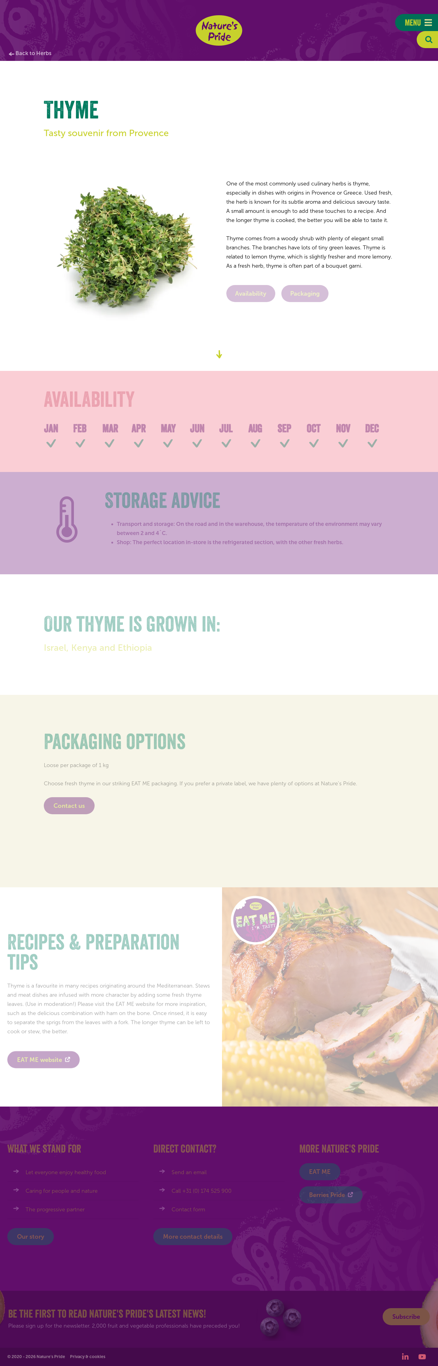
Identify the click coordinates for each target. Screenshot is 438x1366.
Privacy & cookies (87, 1356)
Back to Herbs (33, 53)
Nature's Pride (219, 30)
